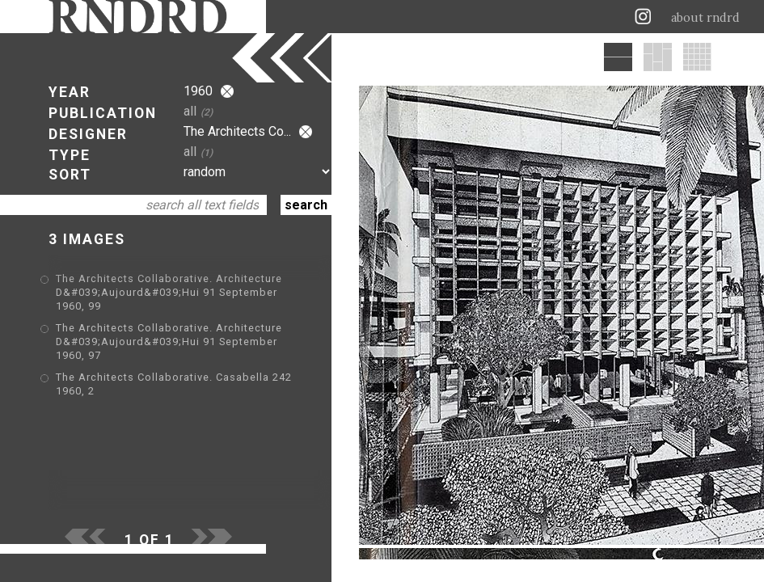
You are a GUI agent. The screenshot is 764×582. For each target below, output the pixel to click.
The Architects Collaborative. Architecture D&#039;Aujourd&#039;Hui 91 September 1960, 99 (169, 292)
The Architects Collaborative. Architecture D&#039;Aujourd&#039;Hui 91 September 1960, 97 (169, 341)
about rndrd (705, 18)
